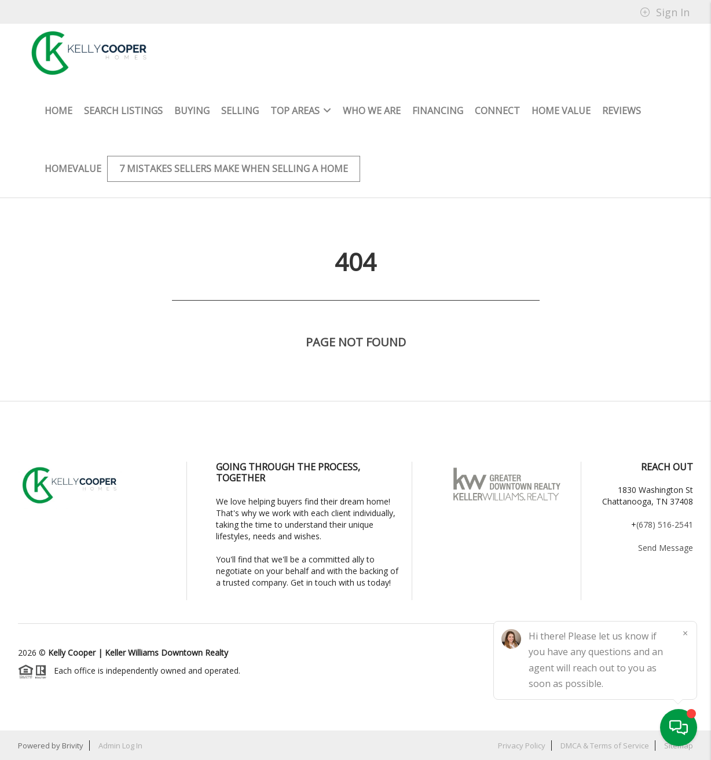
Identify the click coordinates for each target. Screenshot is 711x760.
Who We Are (372, 110)
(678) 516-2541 (664, 524)
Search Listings (123, 110)
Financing (437, 110)
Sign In (665, 12)
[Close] (685, 633)
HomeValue (73, 168)
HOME (58, 110)
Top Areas (300, 110)
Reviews (621, 110)
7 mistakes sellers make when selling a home (233, 168)
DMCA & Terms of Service (604, 745)
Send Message (665, 547)
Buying (192, 110)
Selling (240, 110)
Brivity (72, 745)
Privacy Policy (521, 745)
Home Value (561, 110)
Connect (497, 110)
